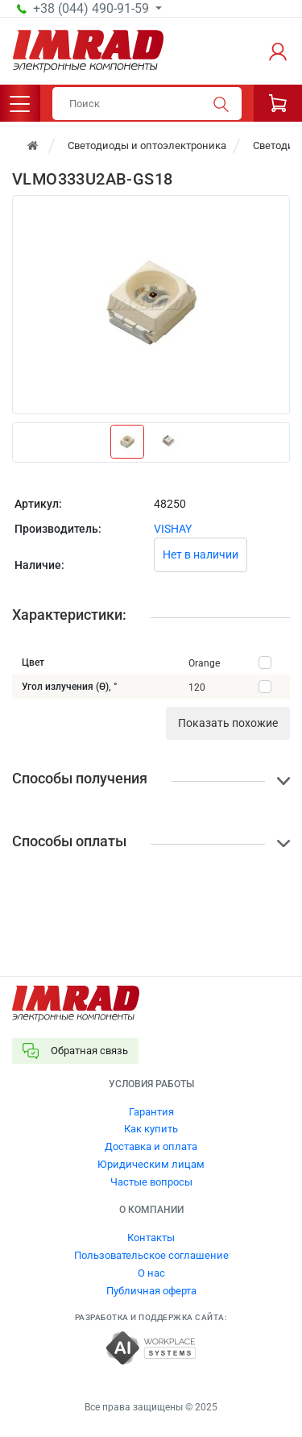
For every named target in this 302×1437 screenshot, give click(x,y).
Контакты (151, 1237)
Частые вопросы (151, 1182)
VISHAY (173, 528)
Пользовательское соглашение (151, 1255)
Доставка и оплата (151, 1146)
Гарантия (151, 1112)
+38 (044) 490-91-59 (92, 9)
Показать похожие (228, 722)
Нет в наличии (200, 554)
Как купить (151, 1129)
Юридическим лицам (151, 1164)
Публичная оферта (151, 1291)
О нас (151, 1273)
